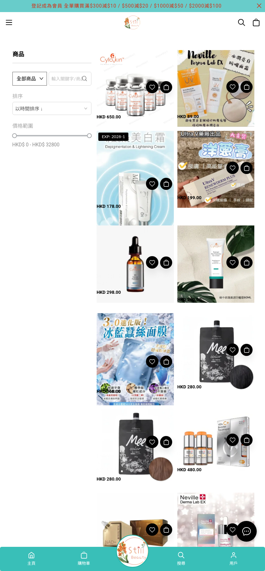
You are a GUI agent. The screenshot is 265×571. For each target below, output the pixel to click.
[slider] (14, 135)
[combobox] (51, 108)
